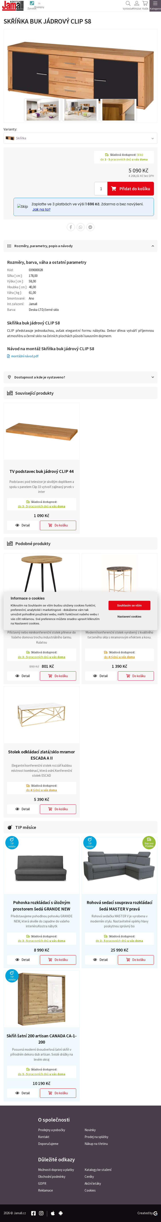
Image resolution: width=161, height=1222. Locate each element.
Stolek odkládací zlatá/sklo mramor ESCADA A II (41, 755)
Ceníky (89, 1176)
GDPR (42, 1183)
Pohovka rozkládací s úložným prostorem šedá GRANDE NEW (41, 906)
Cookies (90, 1190)
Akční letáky (93, 1183)
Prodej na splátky (96, 1137)
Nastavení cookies (129, 616)
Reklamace (45, 1190)
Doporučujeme (48, 1144)
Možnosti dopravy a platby (56, 1170)
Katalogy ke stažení (98, 1170)
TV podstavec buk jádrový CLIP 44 (42, 471)
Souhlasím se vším (129, 605)
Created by (147, 1213)
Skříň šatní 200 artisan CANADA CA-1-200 (42, 1039)
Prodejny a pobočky (51, 1130)
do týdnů (119, 657)
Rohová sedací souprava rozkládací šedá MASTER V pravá (119, 906)
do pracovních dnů (41, 507)
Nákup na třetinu (96, 1144)
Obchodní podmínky (51, 1176)
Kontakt (43, 1137)
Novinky (90, 1130)
